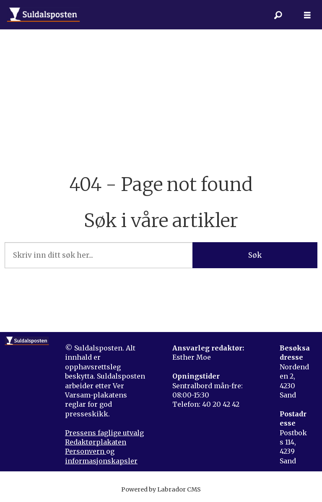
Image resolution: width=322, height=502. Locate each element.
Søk (255, 255)
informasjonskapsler (101, 461)
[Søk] (278, 14)
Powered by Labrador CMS (161, 489)
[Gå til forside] (43, 14)
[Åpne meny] (307, 14)
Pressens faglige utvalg (104, 433)
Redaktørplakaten (95, 442)
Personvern (85, 451)
